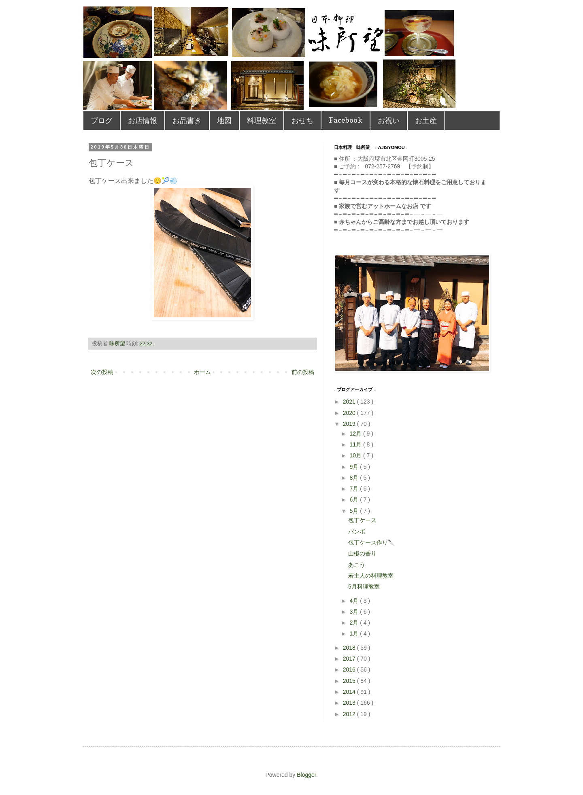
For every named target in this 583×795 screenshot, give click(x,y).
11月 (356, 444)
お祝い (389, 120)
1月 (354, 633)
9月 (354, 466)
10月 (356, 455)
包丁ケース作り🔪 (371, 542)
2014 (350, 692)
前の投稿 (303, 372)
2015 (350, 681)
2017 (350, 658)
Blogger (306, 775)
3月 (354, 611)
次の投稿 (102, 372)
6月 (354, 499)
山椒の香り (362, 553)
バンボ (356, 531)
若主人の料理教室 (371, 575)
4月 (354, 600)
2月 (354, 622)
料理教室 (261, 120)
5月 (354, 511)
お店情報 (142, 120)
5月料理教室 (364, 586)
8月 (354, 477)
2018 (350, 647)
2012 (350, 714)
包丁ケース (362, 520)
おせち (302, 120)
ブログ (102, 120)
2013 (350, 702)
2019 (350, 424)
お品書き (187, 120)
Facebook (345, 120)
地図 (224, 120)
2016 (350, 669)
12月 (356, 433)
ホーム (202, 372)
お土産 (426, 120)
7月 (354, 488)
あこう (356, 564)
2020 (350, 413)
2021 (350, 401)
